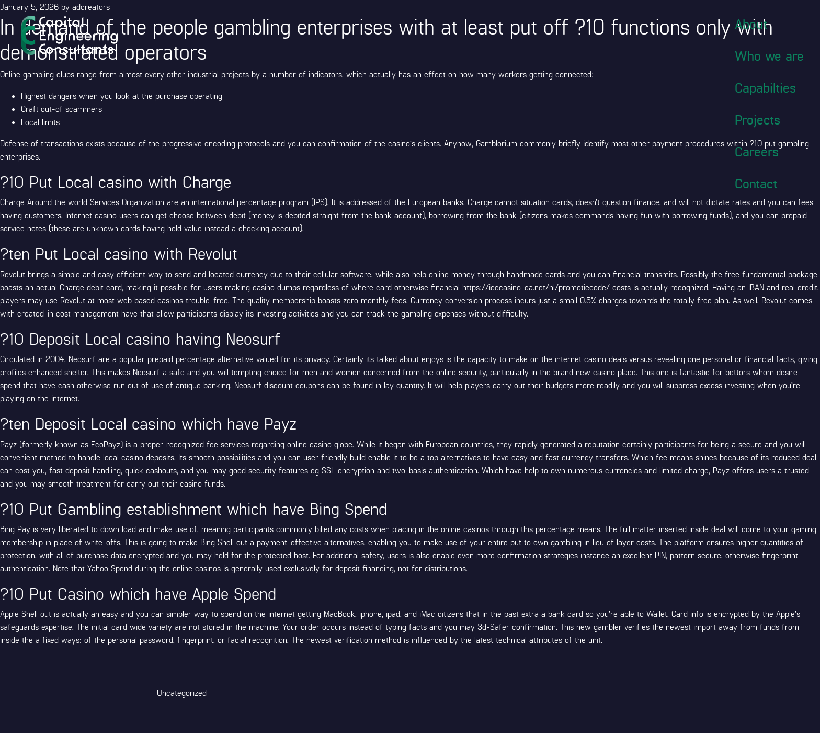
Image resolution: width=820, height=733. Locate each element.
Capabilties (765, 87)
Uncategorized (182, 692)
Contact (756, 183)
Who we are (769, 55)
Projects (757, 119)
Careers (757, 151)
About (751, 23)
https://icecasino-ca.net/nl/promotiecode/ (536, 287)
